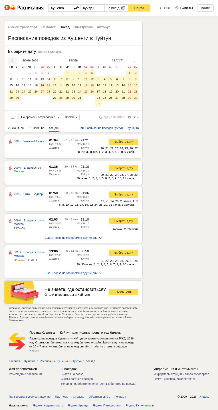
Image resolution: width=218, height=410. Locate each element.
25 (29, 91)
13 (42, 79)
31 (79, 97)
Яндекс (204, 396)
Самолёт (48, 27)
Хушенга (54, 147)
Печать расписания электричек (174, 378)
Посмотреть (124, 291)
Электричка (83, 27)
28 (48, 91)
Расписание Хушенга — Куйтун (61, 361)
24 (23, 91)
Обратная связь (99, 396)
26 (36, 91)
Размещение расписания (25, 374)
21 (48, 85)
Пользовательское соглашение (29, 396)
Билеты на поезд (72, 374)
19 (36, 85)
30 (17, 97)
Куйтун (85, 147)
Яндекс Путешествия (107, 405)
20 (42, 85)
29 (11, 97)
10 (23, 79)
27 (42, 91)
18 (29, 85)
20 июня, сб (16, 128)
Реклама (120, 396)
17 (23, 85)
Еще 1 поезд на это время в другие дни (73, 237)
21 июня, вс (36, 128)
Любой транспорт (22, 27)
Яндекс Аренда (78, 405)
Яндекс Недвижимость (48, 405)
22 (11, 91)
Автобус (104, 27)
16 (17, 85)
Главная (14, 361)
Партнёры (61, 396)
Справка (78, 396)
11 (29, 79)
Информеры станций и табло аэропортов (181, 374)
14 (48, 79)
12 (36, 79)
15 (11, 85)
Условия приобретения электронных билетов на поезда (98, 383)
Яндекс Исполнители (140, 405)
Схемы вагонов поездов (77, 378)
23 (17, 91)
